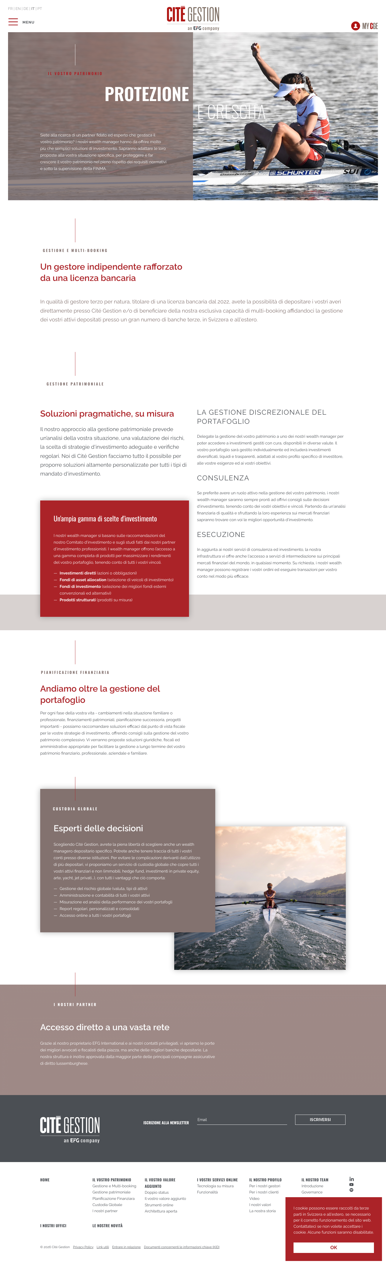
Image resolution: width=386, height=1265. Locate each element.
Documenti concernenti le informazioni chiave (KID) (182, 1247)
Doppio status (157, 1192)
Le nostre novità (107, 1226)
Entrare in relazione (126, 1247)
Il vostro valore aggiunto (165, 1199)
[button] (294, 1236)
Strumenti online (159, 1205)
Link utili (103, 1247)
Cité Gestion (193, 17)
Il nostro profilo (265, 1180)
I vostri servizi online (217, 1180)
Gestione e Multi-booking (114, 1186)
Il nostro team (315, 1180)
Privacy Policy (83, 1247)
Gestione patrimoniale (111, 1192)
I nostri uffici (53, 1226)
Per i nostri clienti (264, 1192)
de (25, 9)
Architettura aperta (161, 1211)
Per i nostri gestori (264, 1186)
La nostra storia (262, 1211)
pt (39, 9)
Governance (312, 1192)
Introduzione (312, 1186)
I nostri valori (260, 1205)
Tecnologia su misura (215, 1186)
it (33, 9)
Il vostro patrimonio (111, 1180)
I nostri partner (105, 1211)
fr (10, 9)
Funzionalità (207, 1192)
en (18, 9)
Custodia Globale (107, 1205)
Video (254, 1199)
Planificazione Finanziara (113, 1199)
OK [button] (333, 1248)
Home (45, 1180)
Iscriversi (320, 1120)
